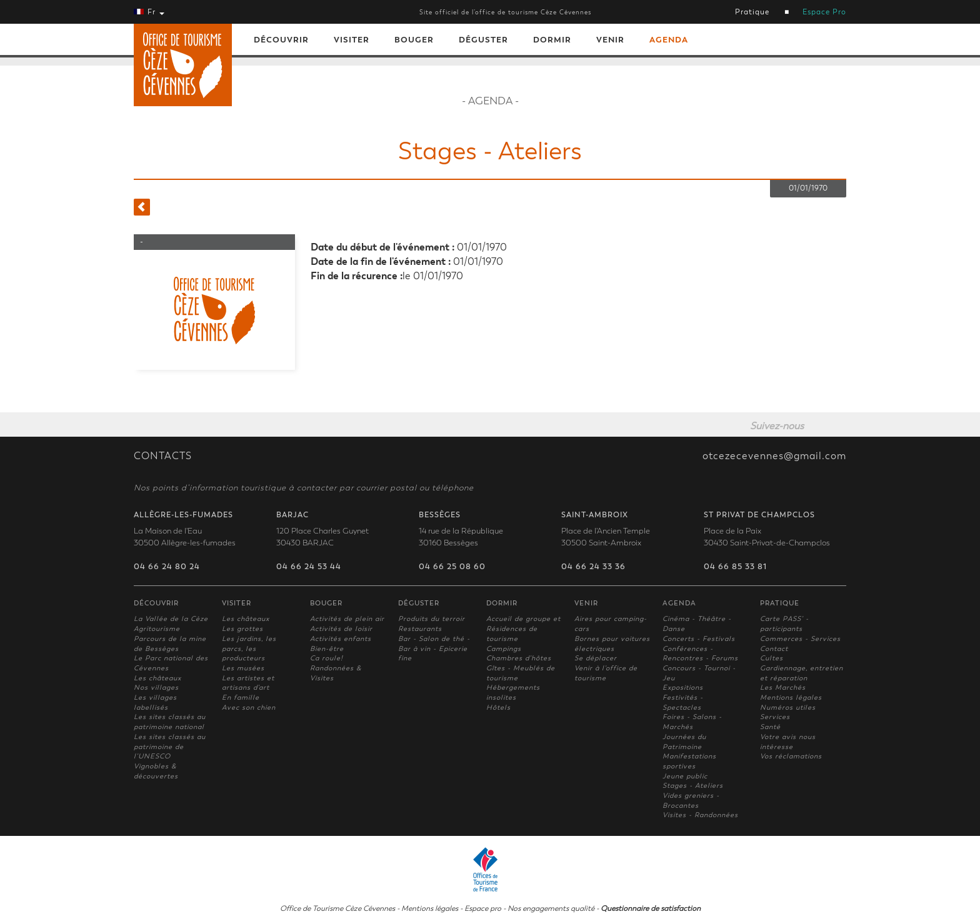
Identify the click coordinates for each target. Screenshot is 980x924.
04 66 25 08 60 (452, 567)
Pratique (752, 11)
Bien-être (327, 649)
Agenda (668, 39)
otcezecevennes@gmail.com (774, 456)
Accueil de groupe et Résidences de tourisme (523, 628)
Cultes (771, 658)
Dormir (552, 39)
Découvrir (281, 39)
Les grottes (242, 629)
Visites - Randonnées (700, 815)
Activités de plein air (347, 619)
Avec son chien (249, 707)
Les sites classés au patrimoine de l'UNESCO (170, 746)
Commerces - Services (800, 639)
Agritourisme (157, 629)
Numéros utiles (788, 707)
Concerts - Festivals (698, 639)
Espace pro (482, 908)
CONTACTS (163, 456)
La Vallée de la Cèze (171, 619)
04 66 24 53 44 (308, 567)
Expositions (682, 687)
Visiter (351, 39)
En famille (240, 697)
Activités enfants (340, 639)
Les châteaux (157, 678)
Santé (770, 727)
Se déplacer (595, 658)
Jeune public (685, 776)
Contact (774, 649)
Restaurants (420, 629)
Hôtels (498, 707)
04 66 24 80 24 (167, 567)
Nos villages (156, 687)
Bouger (414, 39)
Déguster (483, 39)
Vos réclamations (791, 756)
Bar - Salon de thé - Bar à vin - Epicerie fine (434, 648)
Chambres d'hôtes (518, 658)
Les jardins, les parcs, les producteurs (249, 648)
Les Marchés (783, 687)
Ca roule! (326, 658)
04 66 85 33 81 (735, 567)
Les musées (243, 668)
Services (775, 717)
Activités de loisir (341, 629)
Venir (610, 39)
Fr (149, 11)
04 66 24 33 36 (593, 567)
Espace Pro (824, 11)
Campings (503, 649)
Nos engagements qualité (551, 908)
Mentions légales (791, 697)
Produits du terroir (431, 619)
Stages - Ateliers (692, 786)
